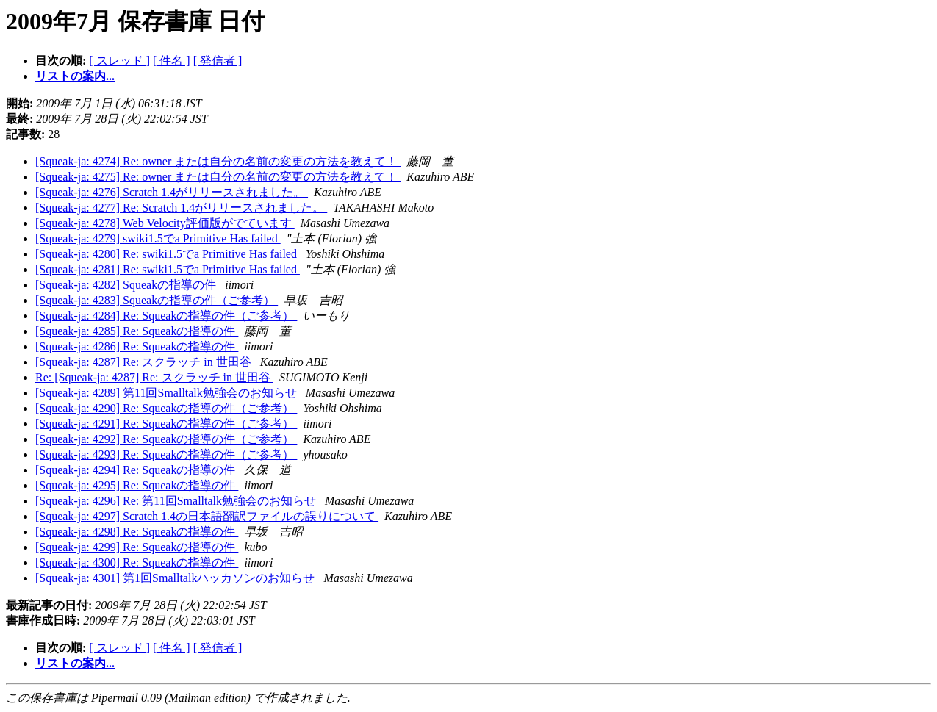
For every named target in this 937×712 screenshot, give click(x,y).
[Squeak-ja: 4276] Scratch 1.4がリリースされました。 (171, 192)
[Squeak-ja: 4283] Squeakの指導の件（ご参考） (156, 300)
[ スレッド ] (119, 60)
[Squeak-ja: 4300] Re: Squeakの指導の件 (136, 562)
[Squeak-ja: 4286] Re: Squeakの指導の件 (136, 346)
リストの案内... (75, 76)
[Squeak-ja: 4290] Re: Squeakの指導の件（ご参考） (166, 408)
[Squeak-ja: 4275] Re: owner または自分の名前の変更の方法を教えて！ (218, 176)
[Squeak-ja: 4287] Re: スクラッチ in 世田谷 (144, 362)
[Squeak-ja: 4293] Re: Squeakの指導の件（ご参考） (166, 454)
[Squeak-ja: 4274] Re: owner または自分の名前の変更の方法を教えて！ (218, 161)
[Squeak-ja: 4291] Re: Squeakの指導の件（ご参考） (166, 423)
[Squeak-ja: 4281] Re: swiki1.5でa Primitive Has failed (167, 269)
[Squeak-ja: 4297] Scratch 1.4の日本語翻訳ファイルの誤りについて (206, 516)
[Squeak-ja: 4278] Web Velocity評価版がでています (165, 223)
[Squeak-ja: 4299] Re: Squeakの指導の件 (136, 547)
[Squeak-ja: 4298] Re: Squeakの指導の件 (136, 531)
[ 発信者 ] (218, 60)
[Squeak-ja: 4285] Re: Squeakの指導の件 (136, 331)
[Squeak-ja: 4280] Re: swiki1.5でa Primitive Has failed (167, 254)
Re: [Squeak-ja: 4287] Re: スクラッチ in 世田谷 (154, 377)
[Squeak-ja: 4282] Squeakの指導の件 (127, 284)
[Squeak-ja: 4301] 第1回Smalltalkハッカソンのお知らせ (176, 578)
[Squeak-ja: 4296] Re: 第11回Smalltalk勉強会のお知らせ (177, 501)
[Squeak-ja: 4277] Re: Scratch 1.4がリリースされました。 (181, 207)
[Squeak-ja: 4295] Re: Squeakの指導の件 (136, 485)
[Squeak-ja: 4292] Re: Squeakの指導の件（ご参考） (166, 439)
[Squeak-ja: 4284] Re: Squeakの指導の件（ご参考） (166, 315)
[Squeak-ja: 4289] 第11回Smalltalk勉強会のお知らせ (167, 392)
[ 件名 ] (171, 60)
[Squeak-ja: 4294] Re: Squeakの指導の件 (136, 470)
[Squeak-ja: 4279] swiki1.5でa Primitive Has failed (158, 238)
